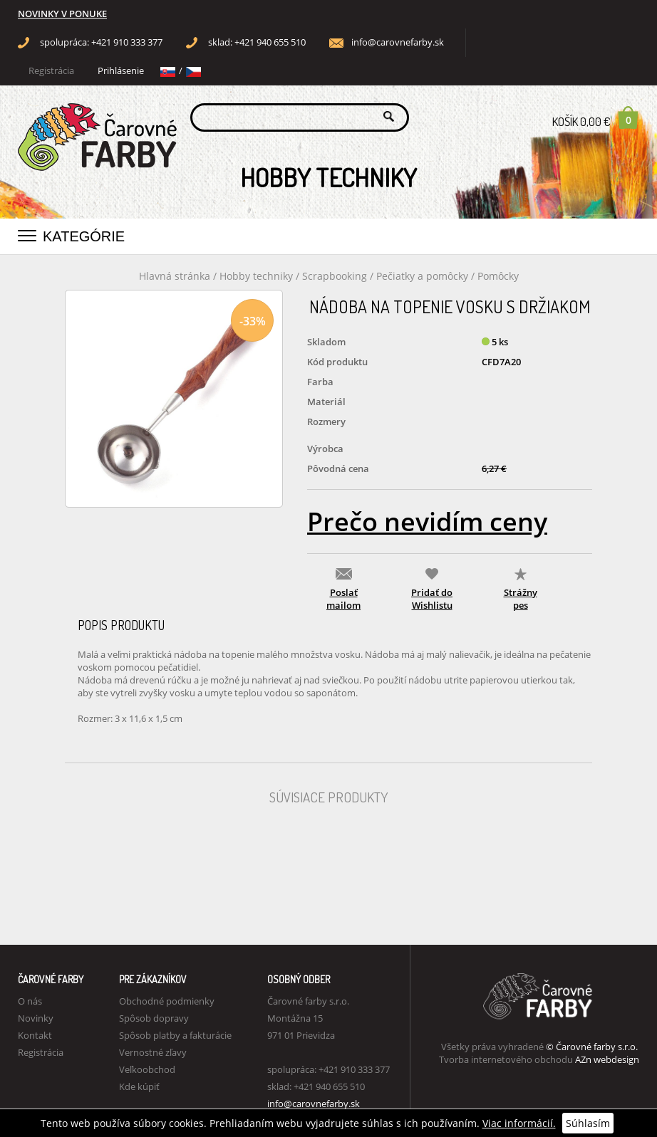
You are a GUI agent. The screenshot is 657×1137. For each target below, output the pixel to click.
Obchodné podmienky (166, 1001)
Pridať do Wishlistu (431, 599)
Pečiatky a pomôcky (423, 276)
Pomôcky (498, 276)
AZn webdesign (607, 1059)
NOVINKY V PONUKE (62, 14)
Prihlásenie (121, 71)
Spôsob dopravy (154, 1018)
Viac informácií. (519, 1123)
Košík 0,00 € (595, 117)
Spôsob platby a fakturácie (175, 1035)
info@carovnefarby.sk (397, 42)
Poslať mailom (343, 599)
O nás (30, 1001)
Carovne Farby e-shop (95, 116)
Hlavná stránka (174, 276)
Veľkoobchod (147, 1069)
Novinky (35, 1018)
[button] (27, 233)
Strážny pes (520, 599)
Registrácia (51, 71)
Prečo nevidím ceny (427, 521)
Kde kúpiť (139, 1086)
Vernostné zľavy (153, 1052)
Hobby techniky (257, 276)
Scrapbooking (334, 276)
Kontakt (35, 1035)
